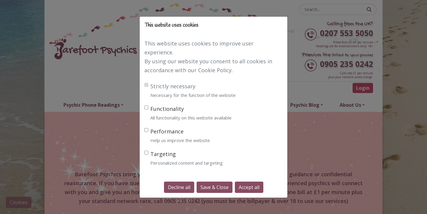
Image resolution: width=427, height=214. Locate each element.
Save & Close (214, 187)
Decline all (179, 187)
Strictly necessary (172, 86)
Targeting (163, 154)
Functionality (167, 108)
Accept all (249, 187)
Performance (167, 131)
